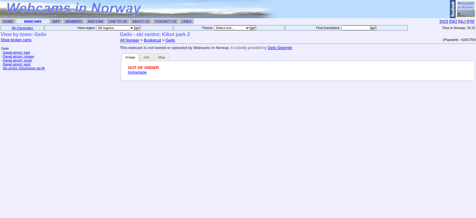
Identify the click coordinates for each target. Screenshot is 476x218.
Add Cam (95, 21)
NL (461, 21)
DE (453, 21)
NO (444, 21)
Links (187, 21)
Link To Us (117, 21)
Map (56, 21)
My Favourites (22, 28)
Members (73, 21)
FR (470, 21)
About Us (140, 21)
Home (8, 21)
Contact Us (165, 21)
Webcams (33, 21)
